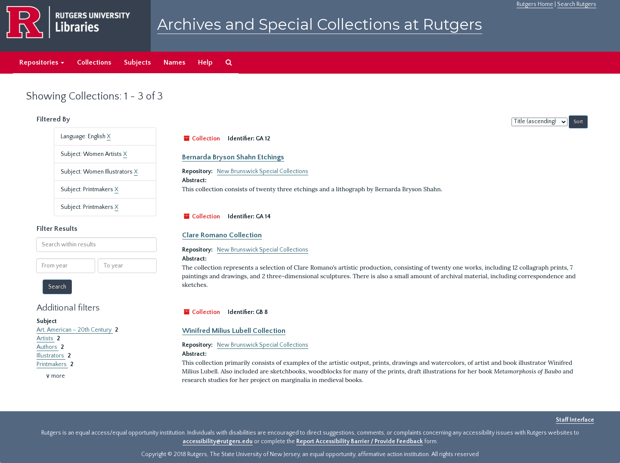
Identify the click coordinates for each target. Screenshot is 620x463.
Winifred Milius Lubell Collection (233, 331)
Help (205, 62)
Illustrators (51, 355)
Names (174, 62)
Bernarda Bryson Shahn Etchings (233, 157)
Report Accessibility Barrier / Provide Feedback (359, 441)
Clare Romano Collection (222, 235)
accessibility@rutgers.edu (218, 441)
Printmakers (52, 364)
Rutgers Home (535, 4)
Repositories (41, 62)
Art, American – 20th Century (75, 329)
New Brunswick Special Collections (262, 171)
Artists (46, 338)
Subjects (137, 62)
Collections (94, 62)
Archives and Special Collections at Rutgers (319, 24)
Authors (48, 347)
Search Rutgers (576, 4)
